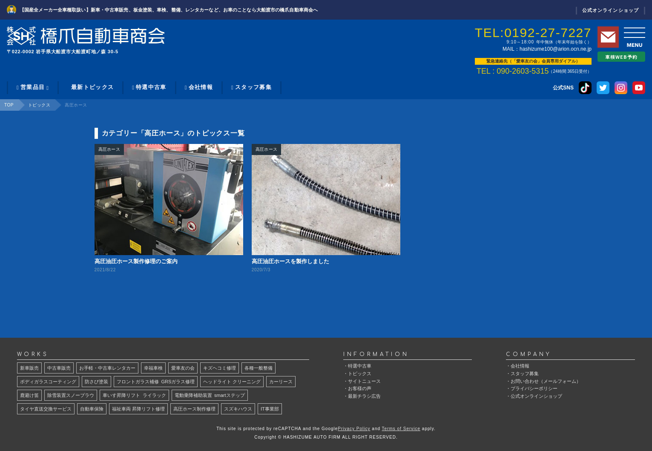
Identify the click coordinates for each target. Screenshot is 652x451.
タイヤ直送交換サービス (46, 408)
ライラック (134, 395)
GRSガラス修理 (156, 381)
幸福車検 (153, 368)
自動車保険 (91, 408)
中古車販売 (59, 368)
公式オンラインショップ (610, 10)
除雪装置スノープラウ (70, 395)
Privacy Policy (354, 428)
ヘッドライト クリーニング (232, 381)
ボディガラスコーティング (48, 381)
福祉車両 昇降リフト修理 (138, 408)
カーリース (281, 381)
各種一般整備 (258, 368)
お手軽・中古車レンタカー (107, 368)
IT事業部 (270, 408)
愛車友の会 (183, 368)
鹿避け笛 (29, 395)
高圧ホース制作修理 (194, 408)
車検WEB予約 (621, 56)
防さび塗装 (96, 381)
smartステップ (210, 395)
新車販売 (29, 368)
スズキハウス (238, 408)
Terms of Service (401, 428)
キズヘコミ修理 (219, 368)
